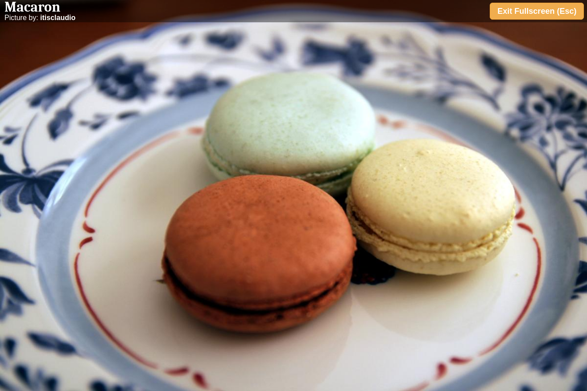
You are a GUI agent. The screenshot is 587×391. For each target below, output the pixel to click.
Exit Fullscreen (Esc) (536, 11)
